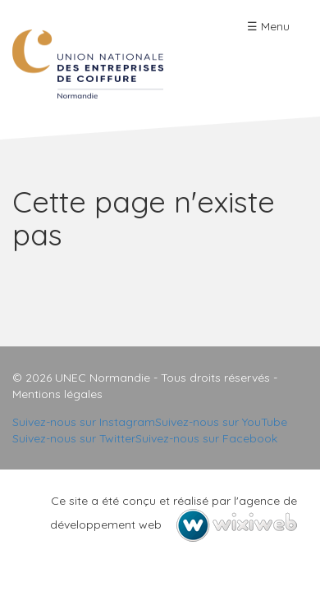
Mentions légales (57, 394)
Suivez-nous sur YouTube (221, 422)
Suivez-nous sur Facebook (206, 438)
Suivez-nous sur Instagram (83, 422)
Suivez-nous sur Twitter (73, 438)
